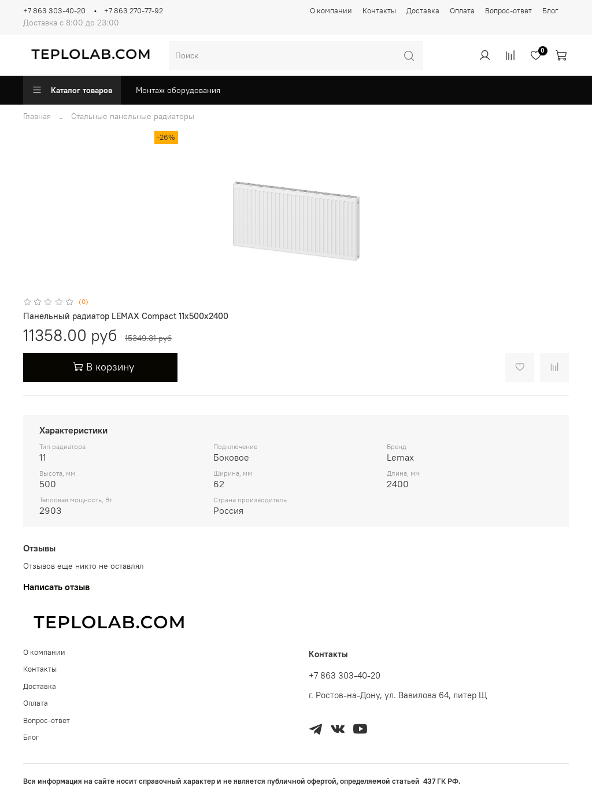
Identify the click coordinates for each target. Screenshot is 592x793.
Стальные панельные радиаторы (132, 116)
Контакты (379, 10)
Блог (550, 10)
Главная (37, 116)
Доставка (422, 10)
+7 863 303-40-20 (54, 10)
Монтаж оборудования (178, 90)
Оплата (462, 10)
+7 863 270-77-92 (133, 10)
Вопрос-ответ (508, 10)
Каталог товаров (72, 90)
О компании (331, 10)
